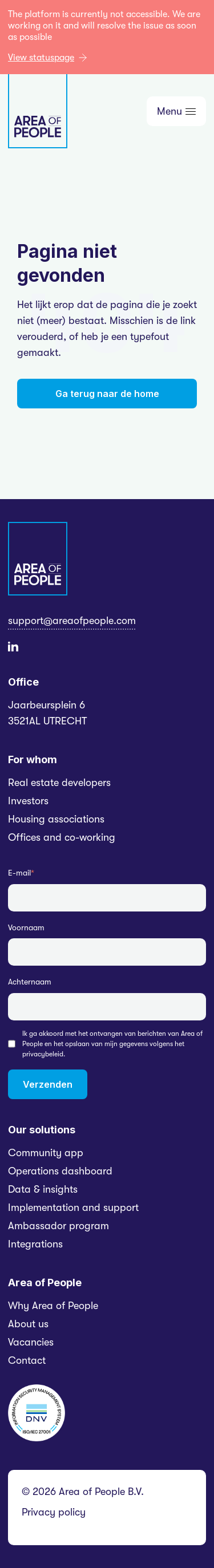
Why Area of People (53, 1305)
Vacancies (31, 1342)
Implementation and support (73, 1207)
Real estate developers (59, 782)
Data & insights (43, 1189)
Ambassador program (58, 1225)
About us (28, 1324)
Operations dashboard (60, 1171)
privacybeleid (42, 1054)
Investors (28, 801)
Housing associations (56, 819)
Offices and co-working (61, 837)
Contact (27, 1360)
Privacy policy (54, 1512)
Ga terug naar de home (107, 393)
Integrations (35, 1244)
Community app (45, 1152)
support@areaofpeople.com (72, 620)
